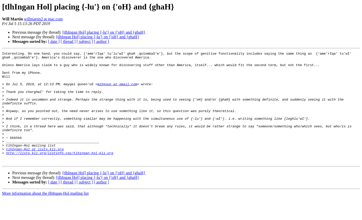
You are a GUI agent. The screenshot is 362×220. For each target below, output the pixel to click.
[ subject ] (85, 41)
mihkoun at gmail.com (117, 91)
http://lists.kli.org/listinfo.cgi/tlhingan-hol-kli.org (59, 173)
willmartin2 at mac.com (43, 19)
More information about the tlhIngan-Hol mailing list (45, 215)
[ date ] (54, 41)
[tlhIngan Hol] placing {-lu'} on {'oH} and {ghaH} (103, 32)
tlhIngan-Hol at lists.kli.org (35, 169)
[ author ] (101, 41)
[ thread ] (68, 41)
